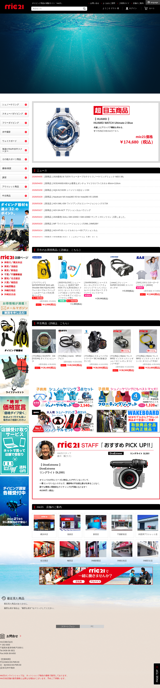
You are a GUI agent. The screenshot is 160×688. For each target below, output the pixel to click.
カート (152, 8)
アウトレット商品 (10, 186)
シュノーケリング (10, 104)
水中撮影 (6, 132)
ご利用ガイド (124, 3)
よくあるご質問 (109, 3)
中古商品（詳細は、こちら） (53, 323)
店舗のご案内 (138, 3)
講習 (4, 177)
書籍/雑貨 (6, 168)
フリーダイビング (10, 123)
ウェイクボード (9, 141)
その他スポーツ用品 (11, 159)
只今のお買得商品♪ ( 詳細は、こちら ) (58, 250)
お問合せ (12, 636)
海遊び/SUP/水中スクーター (12, 150)
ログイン (133, 8)
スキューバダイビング (12, 113)
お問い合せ (94, 3)
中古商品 (6, 195)
